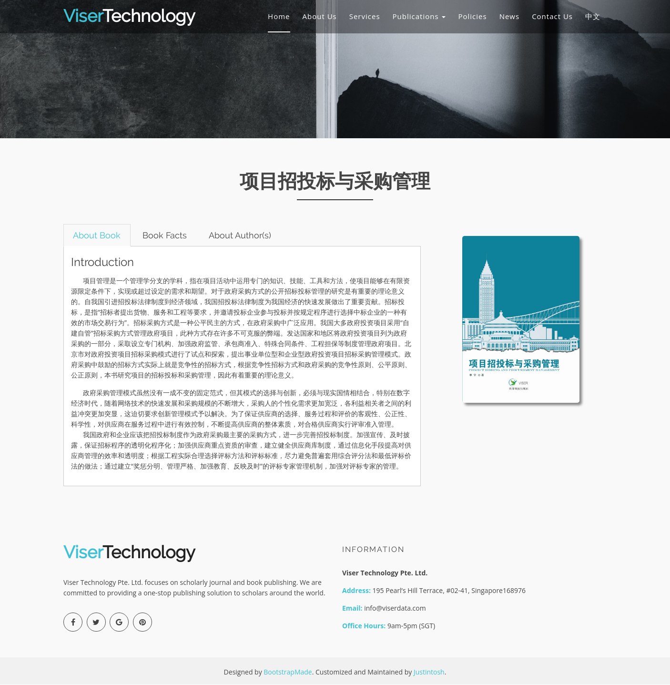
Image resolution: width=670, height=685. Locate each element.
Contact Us (552, 16)
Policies (472, 16)
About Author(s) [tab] (241, 235)
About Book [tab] (97, 235)
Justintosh (429, 672)
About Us (320, 16)
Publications (419, 16)
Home (279, 16)
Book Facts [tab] (165, 235)
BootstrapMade (288, 672)
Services (364, 16)
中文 (592, 16)
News (509, 16)
